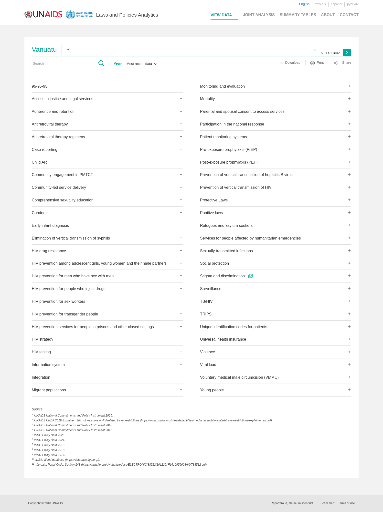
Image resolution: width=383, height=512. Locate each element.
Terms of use (346, 503)
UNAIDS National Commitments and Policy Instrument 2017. (73, 430)
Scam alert (327, 503)
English (304, 4)
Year (118, 64)
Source (37, 409)
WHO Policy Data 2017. (49, 455)
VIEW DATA (221, 15)
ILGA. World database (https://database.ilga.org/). (67, 459)
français (320, 4)
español (336, 4)
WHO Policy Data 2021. (49, 440)
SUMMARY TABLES (298, 15)
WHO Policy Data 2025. (49, 435)
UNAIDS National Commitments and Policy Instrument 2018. (73, 425)
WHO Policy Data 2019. (49, 445)
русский (353, 4)
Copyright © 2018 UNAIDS (45, 503)
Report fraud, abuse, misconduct (292, 503)
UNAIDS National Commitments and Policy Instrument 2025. (73, 415)
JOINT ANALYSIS (259, 15)
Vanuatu (44, 49)
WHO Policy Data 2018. (49, 450)
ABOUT (328, 15)
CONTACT (349, 15)
